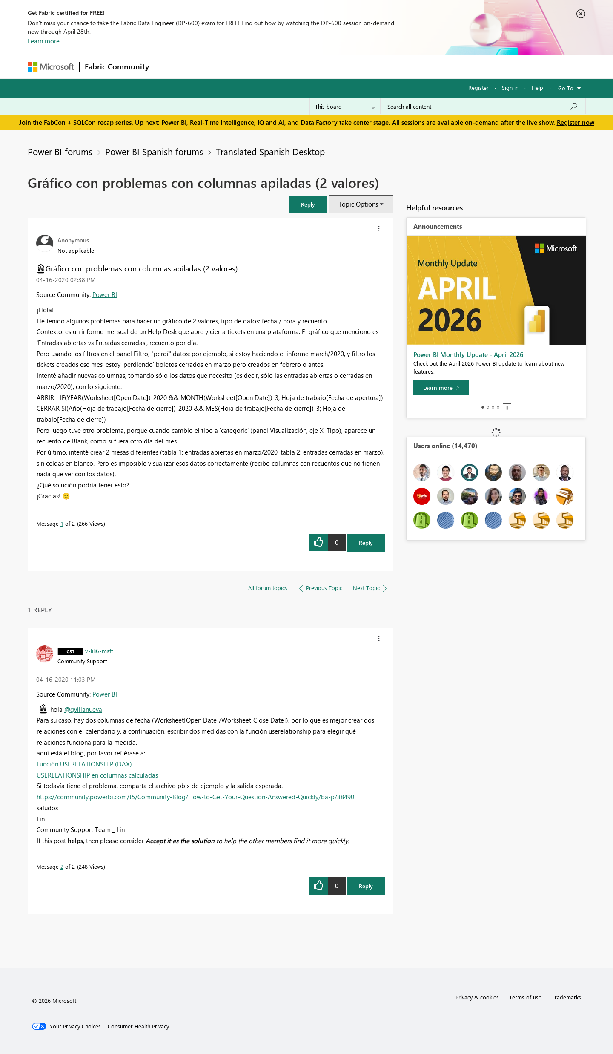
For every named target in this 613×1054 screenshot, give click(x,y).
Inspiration (206, 66)
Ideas (240, 66)
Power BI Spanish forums (154, 151)
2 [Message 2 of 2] (61, 866)
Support (385, 66)
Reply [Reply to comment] (366, 886)
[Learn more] (441, 387)
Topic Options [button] (358, 204)
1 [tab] (482, 407)
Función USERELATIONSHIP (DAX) (84, 764)
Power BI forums (60, 151)
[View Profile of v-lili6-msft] (99, 650)
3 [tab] (493, 407)
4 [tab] (498, 407)
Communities (279, 66)
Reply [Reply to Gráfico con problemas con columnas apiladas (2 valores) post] (366, 542)
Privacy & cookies (477, 997)
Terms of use (525, 997)
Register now (575, 122)
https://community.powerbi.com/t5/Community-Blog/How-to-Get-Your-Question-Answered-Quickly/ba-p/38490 (195, 796)
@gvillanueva (83, 709)
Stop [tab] (507, 407)
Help (537, 87)
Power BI (104, 294)
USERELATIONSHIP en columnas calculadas (97, 775)
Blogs (317, 66)
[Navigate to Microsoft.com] (51, 67)
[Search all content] (483, 106)
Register (478, 87)
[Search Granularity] (345, 106)
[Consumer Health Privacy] (138, 1026)
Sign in (510, 87)
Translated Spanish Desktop (270, 151)
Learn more (44, 41)
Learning (349, 66)
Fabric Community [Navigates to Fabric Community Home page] (117, 66)
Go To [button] (565, 88)
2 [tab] (488, 407)
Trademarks (566, 997)
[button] (308, 204)
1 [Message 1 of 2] (61, 523)
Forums (168, 66)
